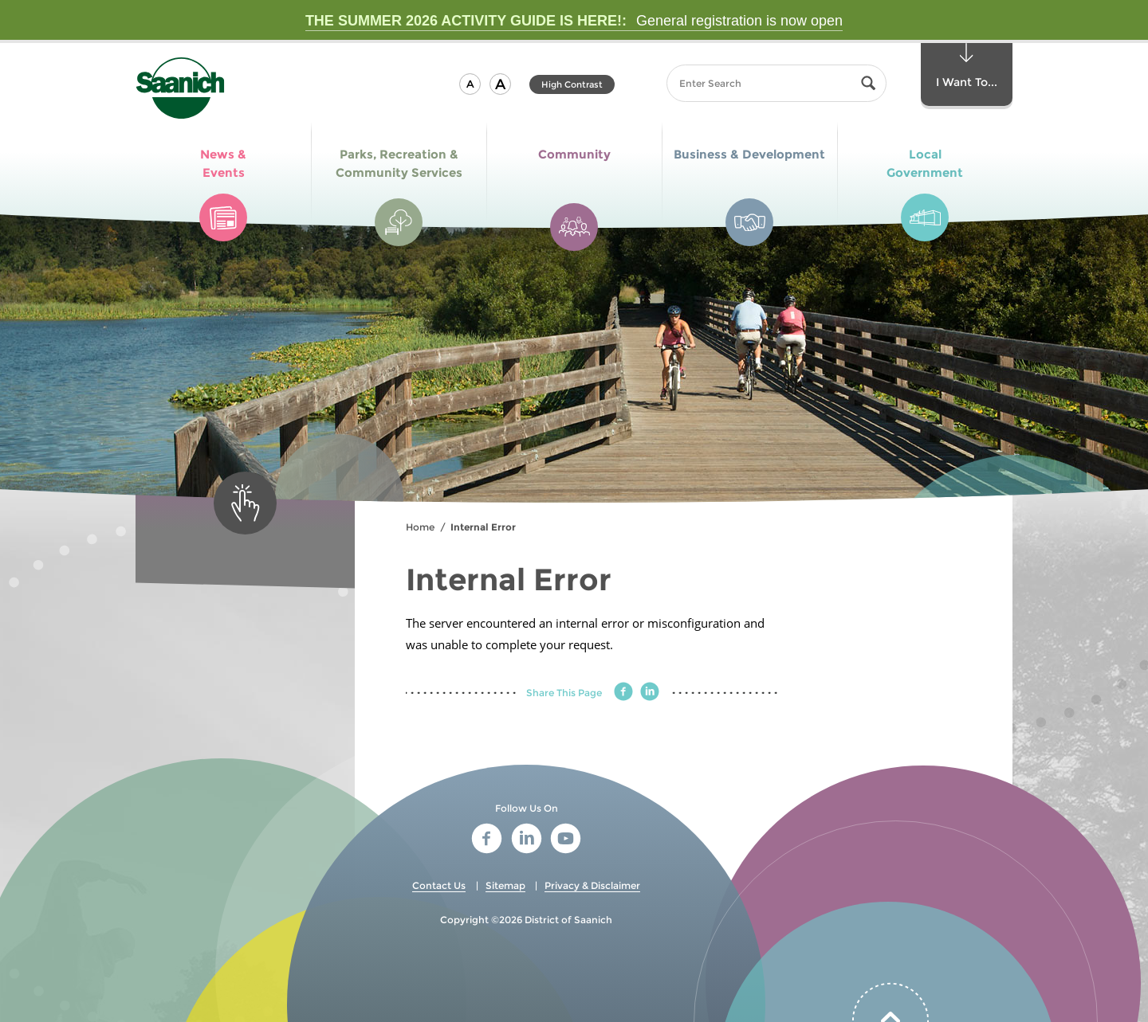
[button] (470, 84)
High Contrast (572, 84)
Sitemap (505, 885)
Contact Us (439, 885)
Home (420, 527)
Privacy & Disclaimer (592, 885)
